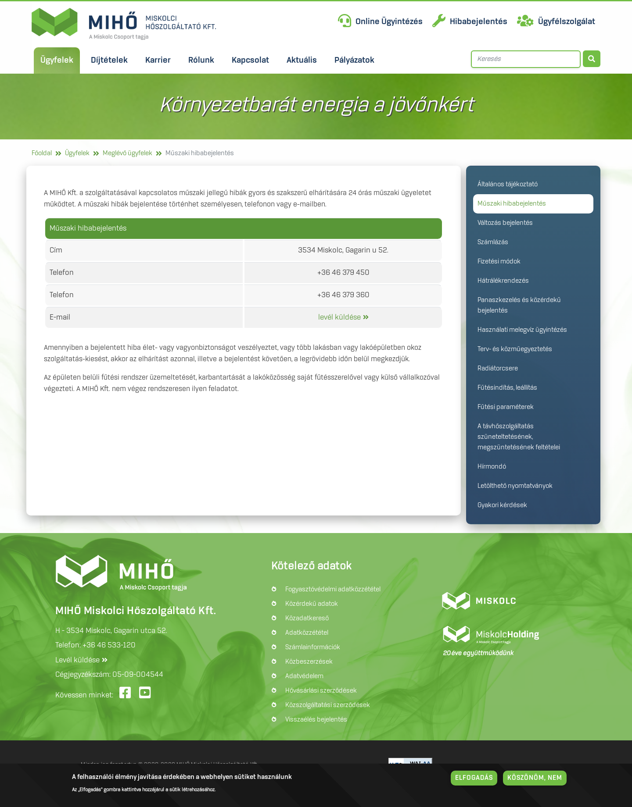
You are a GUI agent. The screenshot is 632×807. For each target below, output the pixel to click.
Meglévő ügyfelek (127, 153)
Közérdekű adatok (311, 604)
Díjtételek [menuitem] (109, 60)
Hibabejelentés (478, 22)
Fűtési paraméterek (506, 407)
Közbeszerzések (309, 661)
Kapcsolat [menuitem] (250, 60)
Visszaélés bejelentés (316, 719)
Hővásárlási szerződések (321, 690)
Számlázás (493, 242)
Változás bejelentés (505, 223)
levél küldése (339, 317)
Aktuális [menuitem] (302, 60)
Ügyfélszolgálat (566, 22)
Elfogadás (474, 778)
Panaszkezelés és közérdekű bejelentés (519, 305)
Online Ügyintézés (389, 22)
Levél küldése (77, 660)
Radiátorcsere (498, 368)
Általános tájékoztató (508, 184)
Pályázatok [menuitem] (354, 60)
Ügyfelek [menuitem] (56, 60)
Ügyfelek (77, 153)
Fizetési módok (499, 261)
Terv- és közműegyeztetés (515, 349)
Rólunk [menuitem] (201, 60)
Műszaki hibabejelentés (512, 203)
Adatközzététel (306, 632)
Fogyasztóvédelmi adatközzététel (333, 589)
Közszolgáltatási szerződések (327, 705)
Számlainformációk (312, 647)
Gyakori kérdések (502, 505)
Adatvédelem (304, 676)
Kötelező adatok (311, 566)
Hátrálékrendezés (503, 280)
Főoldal (42, 153)
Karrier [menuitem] (158, 60)
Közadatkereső (307, 618)
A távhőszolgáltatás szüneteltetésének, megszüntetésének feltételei (519, 437)
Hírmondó (492, 466)
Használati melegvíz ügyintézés (522, 330)
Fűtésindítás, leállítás (507, 387)
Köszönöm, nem (534, 778)
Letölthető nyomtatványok (515, 486)
